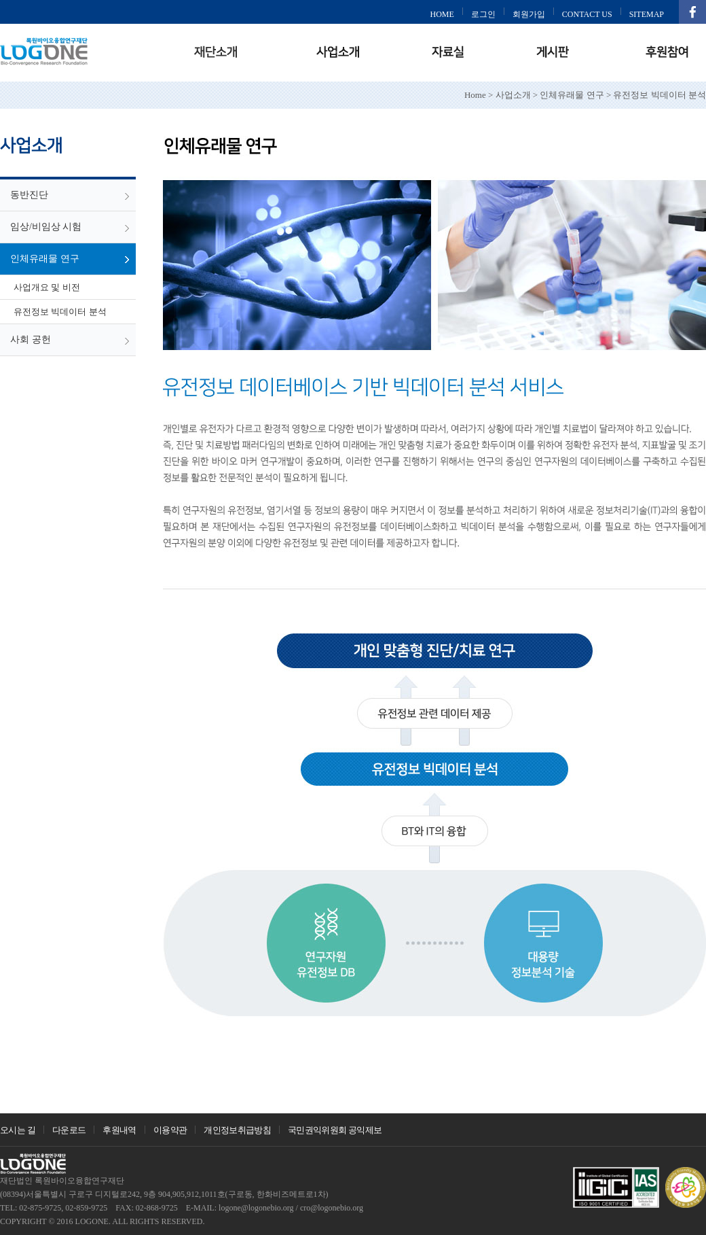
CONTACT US (587, 14)
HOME (441, 14)
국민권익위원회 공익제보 (335, 1130)
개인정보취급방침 (237, 1130)
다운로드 (69, 1130)
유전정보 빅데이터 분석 (60, 312)
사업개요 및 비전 (47, 287)
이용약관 (170, 1130)
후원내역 (119, 1130)
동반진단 (29, 195)
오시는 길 (17, 1130)
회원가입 (529, 14)
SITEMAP (646, 14)
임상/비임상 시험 (45, 227)
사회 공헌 (30, 339)
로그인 (483, 14)
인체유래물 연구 (44, 259)
